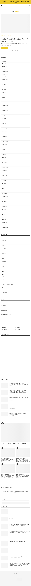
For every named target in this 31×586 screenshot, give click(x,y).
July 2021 (4, 209)
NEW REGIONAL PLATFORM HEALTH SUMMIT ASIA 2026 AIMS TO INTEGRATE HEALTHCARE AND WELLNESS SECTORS (18, 413)
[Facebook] (8, 327)
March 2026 (4, 63)
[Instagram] (8, 329)
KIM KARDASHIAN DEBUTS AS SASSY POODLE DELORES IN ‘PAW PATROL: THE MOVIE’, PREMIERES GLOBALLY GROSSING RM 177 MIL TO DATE (15, 38)
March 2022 (4, 188)
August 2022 (4, 175)
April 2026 (4, 61)
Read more (4, 48)
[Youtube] (22, 329)
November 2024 (5, 105)
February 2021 (4, 222)
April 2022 (4, 185)
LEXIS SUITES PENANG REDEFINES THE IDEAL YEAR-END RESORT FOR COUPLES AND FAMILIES (19, 532)
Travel (3, 289)
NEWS (3, 276)
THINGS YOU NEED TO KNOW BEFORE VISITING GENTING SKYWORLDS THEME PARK (13, 444)
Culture (3, 250)
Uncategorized (4, 295)
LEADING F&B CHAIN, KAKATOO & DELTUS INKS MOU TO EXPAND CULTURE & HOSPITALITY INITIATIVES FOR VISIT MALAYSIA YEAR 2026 (19, 406)
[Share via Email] (18, 50)
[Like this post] (12, 50)
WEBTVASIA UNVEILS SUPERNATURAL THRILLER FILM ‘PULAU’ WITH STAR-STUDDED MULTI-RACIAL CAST (22, 476)
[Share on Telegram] (16, 50)
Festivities (4, 261)
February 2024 (4, 128)
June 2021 (4, 211)
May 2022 (4, 183)
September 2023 (5, 141)
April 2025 (4, 92)
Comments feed (4, 308)
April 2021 (4, 217)
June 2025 (4, 87)
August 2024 (4, 113)
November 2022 (5, 167)
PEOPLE (3, 279)
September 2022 (5, 172)
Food (3, 263)
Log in (2, 302)
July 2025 (4, 84)
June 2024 (4, 118)
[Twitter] (22, 327)
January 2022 (4, 193)
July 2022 (4, 178)
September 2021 (5, 204)
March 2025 (4, 94)
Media (3, 271)
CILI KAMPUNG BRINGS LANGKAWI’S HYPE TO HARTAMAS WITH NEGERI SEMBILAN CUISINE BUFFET (7, 460)
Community (4, 248)
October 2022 (4, 170)
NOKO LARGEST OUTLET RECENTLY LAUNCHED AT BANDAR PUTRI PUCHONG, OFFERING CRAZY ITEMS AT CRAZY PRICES (7, 476)
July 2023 (4, 146)
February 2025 (4, 97)
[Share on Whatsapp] (15, 50)
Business (3, 245)
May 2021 (4, 214)
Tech (3, 287)
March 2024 (4, 126)
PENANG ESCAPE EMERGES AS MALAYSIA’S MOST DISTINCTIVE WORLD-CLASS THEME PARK (19, 525)
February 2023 (4, 159)
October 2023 (4, 139)
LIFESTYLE (3, 35)
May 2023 (4, 152)
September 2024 (5, 110)
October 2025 (4, 76)
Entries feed (3, 305)
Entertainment (4, 256)
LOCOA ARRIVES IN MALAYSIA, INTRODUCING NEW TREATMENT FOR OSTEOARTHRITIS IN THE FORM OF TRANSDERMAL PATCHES (23, 460)
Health (3, 266)
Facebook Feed (4, 337)
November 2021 (5, 198)
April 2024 (4, 123)
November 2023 (5, 136)
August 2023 (4, 144)
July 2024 (4, 115)
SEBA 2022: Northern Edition (7, 282)
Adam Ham (4, 41)
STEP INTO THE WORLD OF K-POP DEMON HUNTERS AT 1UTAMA (19, 518)
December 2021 (5, 196)
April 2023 (4, 154)
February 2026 (4, 66)
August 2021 (4, 206)
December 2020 (5, 227)
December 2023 (5, 133)
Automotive (4, 240)
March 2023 (4, 157)
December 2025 (5, 71)
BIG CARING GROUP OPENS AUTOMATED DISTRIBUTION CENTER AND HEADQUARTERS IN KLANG (18, 384)
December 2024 (5, 102)
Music (3, 274)
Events (3, 258)
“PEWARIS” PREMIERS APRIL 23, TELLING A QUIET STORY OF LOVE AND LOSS (18, 398)
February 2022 (4, 191)
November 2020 (5, 230)
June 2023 (4, 149)
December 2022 (5, 165)
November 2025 (5, 74)
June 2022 (4, 180)
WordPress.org (4, 310)
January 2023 (4, 162)
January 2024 (4, 131)
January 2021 (4, 224)
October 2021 (4, 201)
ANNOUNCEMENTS (6, 237)
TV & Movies (9, 35)
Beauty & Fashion (5, 243)
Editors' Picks (4, 253)
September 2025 (5, 79)
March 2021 (4, 219)
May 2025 (4, 89)
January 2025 (4, 100)
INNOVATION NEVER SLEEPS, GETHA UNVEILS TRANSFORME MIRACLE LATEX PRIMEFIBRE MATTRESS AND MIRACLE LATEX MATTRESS (18, 391)
